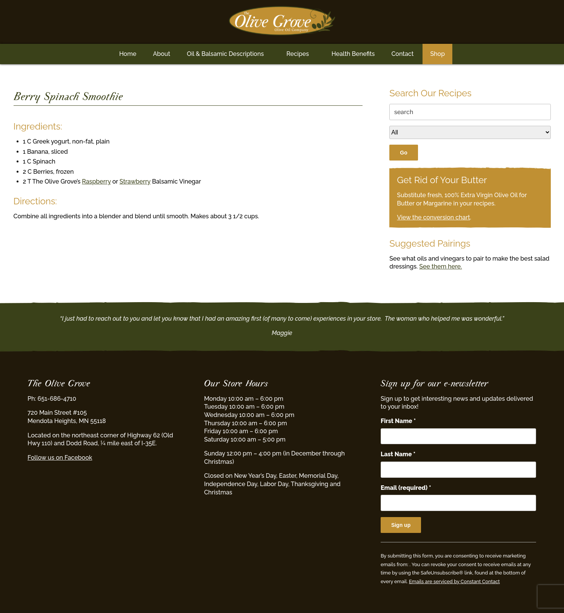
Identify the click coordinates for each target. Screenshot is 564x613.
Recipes (297, 53)
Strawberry (135, 181)
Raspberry (96, 181)
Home (128, 53)
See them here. (440, 266)
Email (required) (406, 487)
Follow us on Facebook (60, 457)
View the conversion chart (433, 217)
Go (403, 153)
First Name (398, 421)
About (161, 53)
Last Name (398, 454)
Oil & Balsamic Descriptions (225, 53)
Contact (402, 53)
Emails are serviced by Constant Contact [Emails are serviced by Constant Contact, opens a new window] (454, 581)
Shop (437, 53)
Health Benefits (353, 53)
